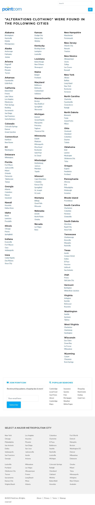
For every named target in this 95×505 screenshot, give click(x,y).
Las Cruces (68, 67)
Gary (6, 248)
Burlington (68, 288)
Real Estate (82, 392)
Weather (67, 401)
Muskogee (68, 156)
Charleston (68, 208)
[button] (90, 9)
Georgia (8, 459)
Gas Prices (53, 395)
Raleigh (66, 108)
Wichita (37, 41)
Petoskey (38, 125)
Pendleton (68, 171)
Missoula (38, 206)
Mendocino (9, 102)
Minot (66, 124)
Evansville (8, 242)
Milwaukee (68, 349)
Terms (54, 498)
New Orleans (39, 64)
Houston (67, 264)
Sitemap (63, 498)
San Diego (8, 113)
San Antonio (68, 270)
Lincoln (37, 214)
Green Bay (68, 343)
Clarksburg (68, 330)
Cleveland (67, 134)
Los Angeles (9, 99)
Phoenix (8, 70)
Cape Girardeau (40, 179)
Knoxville (67, 240)
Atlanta (7, 189)
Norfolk (67, 301)
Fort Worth (74, 435)
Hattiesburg (39, 163)
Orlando (8, 173)
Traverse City (39, 131)
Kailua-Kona (9, 208)
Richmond (67, 304)
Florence (67, 214)
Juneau (7, 57)
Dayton (67, 140)
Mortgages (67, 398)
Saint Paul (38, 153)
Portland (38, 78)
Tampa (7, 182)
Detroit (37, 117)
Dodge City (39, 35)
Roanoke (67, 307)
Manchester (68, 35)
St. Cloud (38, 156)
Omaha (37, 219)
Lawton (67, 153)
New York (67, 86)
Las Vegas (38, 227)
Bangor (37, 75)
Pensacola (8, 176)
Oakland (52, 474)
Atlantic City (68, 46)
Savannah (8, 198)
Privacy (46, 498)
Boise (7, 216)
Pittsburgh (68, 190)
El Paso (66, 262)
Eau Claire (67, 340)
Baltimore (38, 85)
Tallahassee (9, 179)
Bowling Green (40, 49)
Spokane (67, 317)
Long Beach (29, 478)
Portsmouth (68, 38)
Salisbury (38, 94)
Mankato (38, 141)
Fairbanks (8, 54)
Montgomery (9, 44)
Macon (7, 195)
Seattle (66, 314)
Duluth (37, 139)
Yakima (66, 320)
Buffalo (66, 80)
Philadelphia (68, 187)
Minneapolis (39, 144)
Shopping (81, 389)
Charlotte (67, 99)
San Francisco (10, 116)
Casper (66, 356)
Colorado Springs (11, 126)
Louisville (38, 54)
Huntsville (8, 38)
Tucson (7, 73)
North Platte (39, 217)
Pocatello (8, 221)
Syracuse (67, 92)
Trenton (67, 51)
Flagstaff (8, 64)
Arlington (67, 298)
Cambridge (53, 389)
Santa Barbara (10, 119)
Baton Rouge (39, 62)
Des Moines (9, 261)
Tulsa (66, 161)
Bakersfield (9, 91)
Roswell (67, 70)
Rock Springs (68, 362)
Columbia (38, 182)
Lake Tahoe (9, 96)
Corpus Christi (69, 256)
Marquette (38, 123)
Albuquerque (69, 59)
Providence (68, 201)
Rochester (38, 150)
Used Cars (81, 398)
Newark (67, 49)
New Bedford (39, 104)
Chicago (8, 229)
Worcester (38, 109)
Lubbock (67, 267)
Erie (65, 185)
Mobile (7, 41)
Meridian (38, 169)
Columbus (8, 192)
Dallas (66, 259)
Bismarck (67, 115)
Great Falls (38, 203)
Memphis (67, 243)
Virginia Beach (10, 484)
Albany (66, 78)
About (39, 498)
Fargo (66, 118)
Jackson (37, 166)
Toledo (66, 142)
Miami (7, 171)
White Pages (68, 404)
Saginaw (37, 128)
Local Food (53, 392)
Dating (80, 395)
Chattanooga (69, 237)
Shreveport (39, 67)
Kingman (8, 67)
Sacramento (9, 110)
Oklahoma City (69, 158)
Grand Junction (10, 132)
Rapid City (68, 227)
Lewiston (8, 218)
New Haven (9, 142)
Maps (51, 404)
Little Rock (8, 83)
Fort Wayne (9, 245)
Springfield (8, 234)
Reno (36, 230)
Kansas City (39, 38)
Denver (7, 129)
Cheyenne (67, 359)
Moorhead (38, 147)
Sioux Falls (68, 230)
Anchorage (9, 51)
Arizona (28, 459)
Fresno (7, 94)
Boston (37, 101)
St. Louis (37, 193)
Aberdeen (67, 224)
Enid (65, 150)
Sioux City (8, 263)
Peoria (7, 232)
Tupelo (37, 171)
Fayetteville (9, 80)
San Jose (28, 449)
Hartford (8, 140)
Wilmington (9, 157)
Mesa (27, 481)
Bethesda (38, 88)
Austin (66, 253)
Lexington (38, 51)
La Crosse (67, 346)
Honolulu (8, 205)
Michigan (52, 459)
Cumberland (39, 91)
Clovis (66, 62)
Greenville (67, 217)
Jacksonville (9, 168)
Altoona (67, 182)
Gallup (66, 64)
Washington (9, 150)
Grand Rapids (39, 120)
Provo (66, 278)
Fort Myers (9, 165)
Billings (37, 201)
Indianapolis (9, 250)
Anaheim (73, 484)
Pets (65, 395)
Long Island (68, 83)
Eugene (66, 169)
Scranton (67, 193)
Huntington (68, 333)
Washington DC (75, 449)
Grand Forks (68, 121)
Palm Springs (9, 105)
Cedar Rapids (10, 258)
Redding (8, 108)
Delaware (73, 459)
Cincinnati (67, 131)
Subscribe (14, 405)
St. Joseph (38, 190)
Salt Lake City (69, 280)
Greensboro (68, 105)
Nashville (67, 246)
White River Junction (71, 291)
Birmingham (9, 35)
